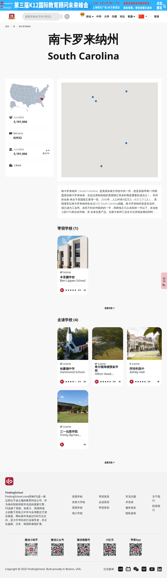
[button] (93, 97)
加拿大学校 (78, 502)
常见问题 (131, 496)
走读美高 (104, 502)
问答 (114, 16)
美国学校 (77, 496)
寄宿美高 (104, 496)
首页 (7, 26)
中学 (98, 16)
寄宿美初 (104, 507)
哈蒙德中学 (73, 370)
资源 (131, 16)
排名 (90, 16)
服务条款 (131, 507)
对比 (122, 16)
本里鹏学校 (73, 278)
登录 (156, 16)
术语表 (129, 502)
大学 (106, 16)
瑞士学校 (77, 513)
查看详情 (110, 308)
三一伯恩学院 (73, 433)
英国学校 (77, 507)
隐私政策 (131, 513)
